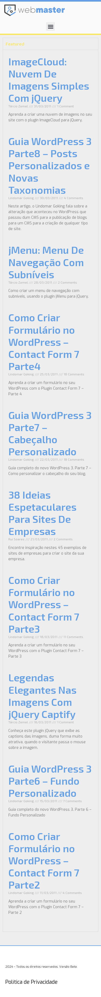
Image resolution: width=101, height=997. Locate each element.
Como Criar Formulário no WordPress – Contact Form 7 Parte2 (43, 860)
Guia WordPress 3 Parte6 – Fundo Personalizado (50, 780)
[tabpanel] (50, 491)
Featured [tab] (15, 43)
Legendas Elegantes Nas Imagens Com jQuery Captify (42, 695)
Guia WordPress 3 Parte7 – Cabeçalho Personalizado (50, 433)
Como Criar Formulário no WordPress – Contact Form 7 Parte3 (43, 604)
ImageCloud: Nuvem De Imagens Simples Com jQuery (48, 79)
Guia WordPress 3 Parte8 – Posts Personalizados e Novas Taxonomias (50, 165)
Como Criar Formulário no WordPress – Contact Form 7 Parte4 (43, 341)
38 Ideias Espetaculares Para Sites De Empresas (42, 512)
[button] (50, 26)
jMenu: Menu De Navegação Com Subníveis (46, 262)
